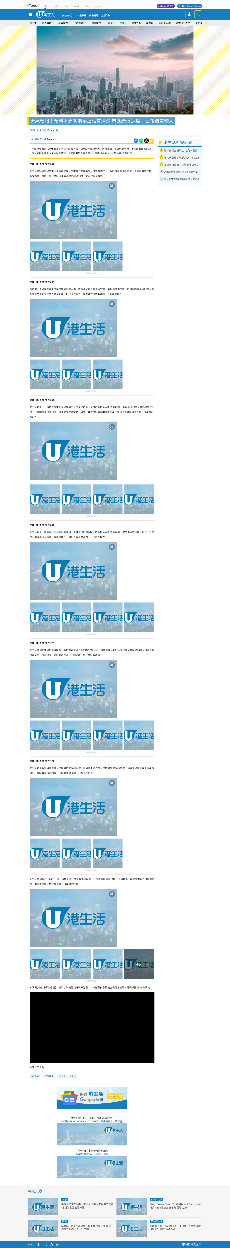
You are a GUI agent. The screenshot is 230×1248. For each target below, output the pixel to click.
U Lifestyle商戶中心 (165, 6)
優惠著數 (46, 23)
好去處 (35, 1076)
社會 (122, 23)
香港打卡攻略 (183, 23)
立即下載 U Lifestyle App (191, 6)
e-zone (98, 6)
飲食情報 (96, 23)
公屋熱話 (81, 15)
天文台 (62, 1076)
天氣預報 (49, 1076)
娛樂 (110, 23)
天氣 (73, 1076)
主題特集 (200, 23)
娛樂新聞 (93, 15)
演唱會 (33, 23)
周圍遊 (149, 23)
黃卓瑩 (38, 139)
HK (45, 6)
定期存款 (105, 15)
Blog (87, 6)
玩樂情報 (63, 23)
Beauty (77, 6)
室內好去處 (156, 1200)
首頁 (32, 130)
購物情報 (79, 23)
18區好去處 (165, 23)
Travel (55, 6)
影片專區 (136, 23)
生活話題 (44, 130)
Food (65, 6)
